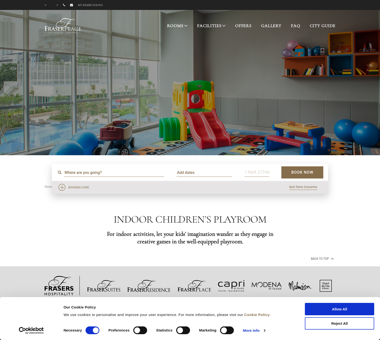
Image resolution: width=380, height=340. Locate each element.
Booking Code (78, 187)
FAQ (295, 25)
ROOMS (175, 25)
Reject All (339, 323)
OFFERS (243, 25)
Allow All (339, 309)
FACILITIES (209, 25)
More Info (251, 330)
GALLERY (271, 25)
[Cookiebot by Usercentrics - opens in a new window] (31, 330)
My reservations (90, 5)
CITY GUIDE (323, 25)
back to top (322, 258)
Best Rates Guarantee (303, 187)
